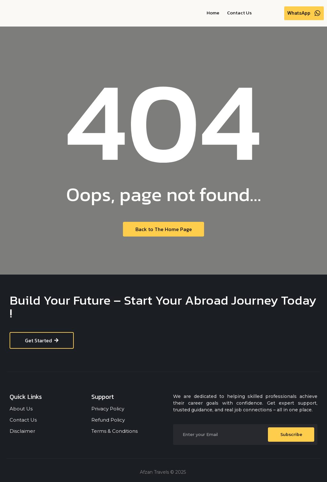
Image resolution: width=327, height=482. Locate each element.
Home (213, 12)
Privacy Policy (107, 409)
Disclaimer (22, 431)
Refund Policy (108, 420)
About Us (21, 409)
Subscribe (291, 434)
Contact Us (239, 12)
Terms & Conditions (114, 431)
